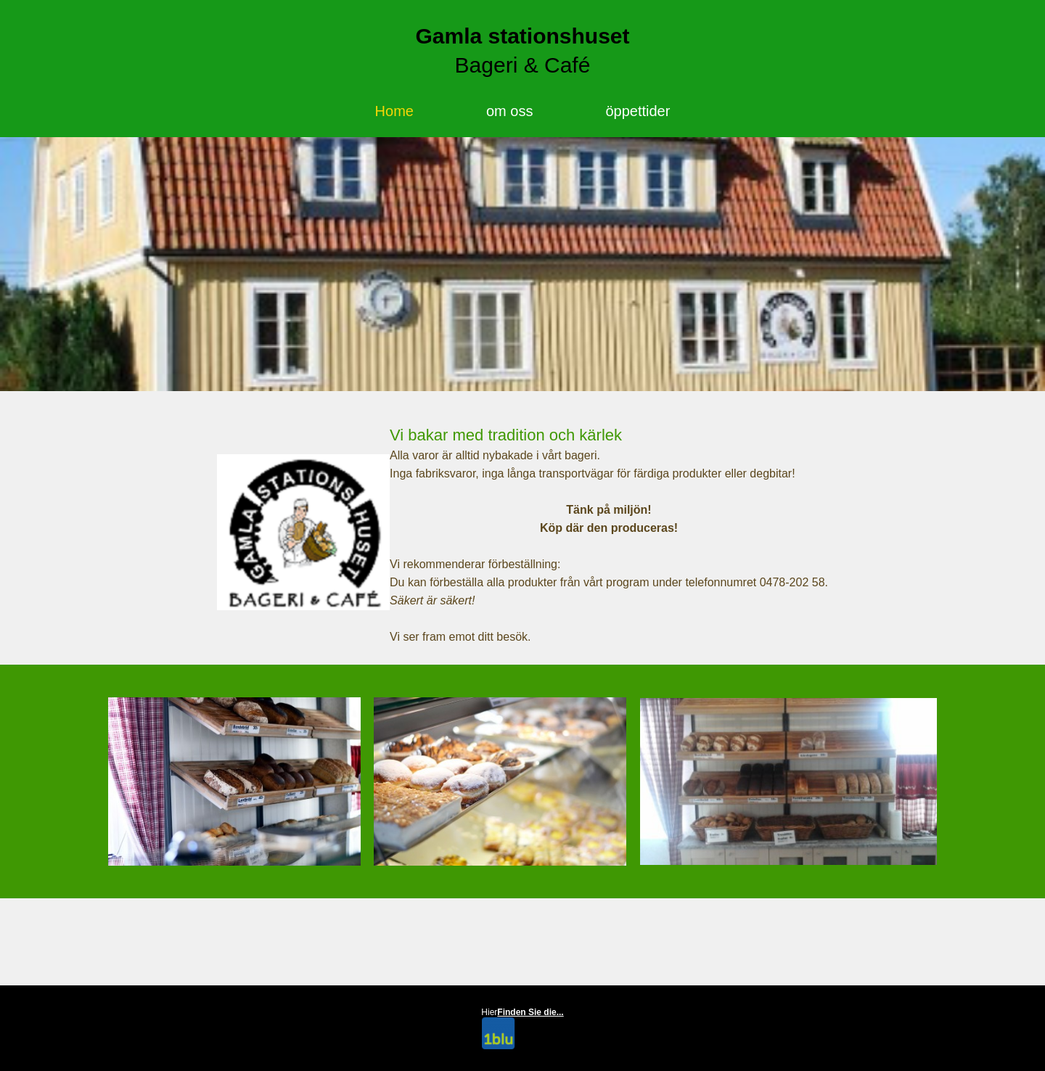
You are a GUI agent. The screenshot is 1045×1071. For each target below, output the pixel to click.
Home (394, 111)
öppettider (637, 111)
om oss (509, 111)
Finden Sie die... (530, 1012)
